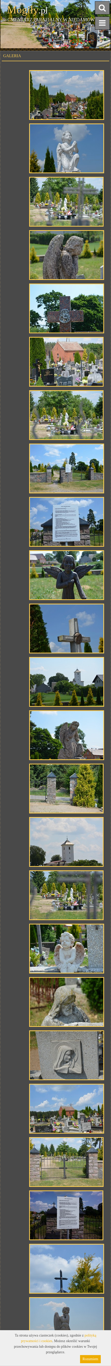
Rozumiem (90, 1359)
